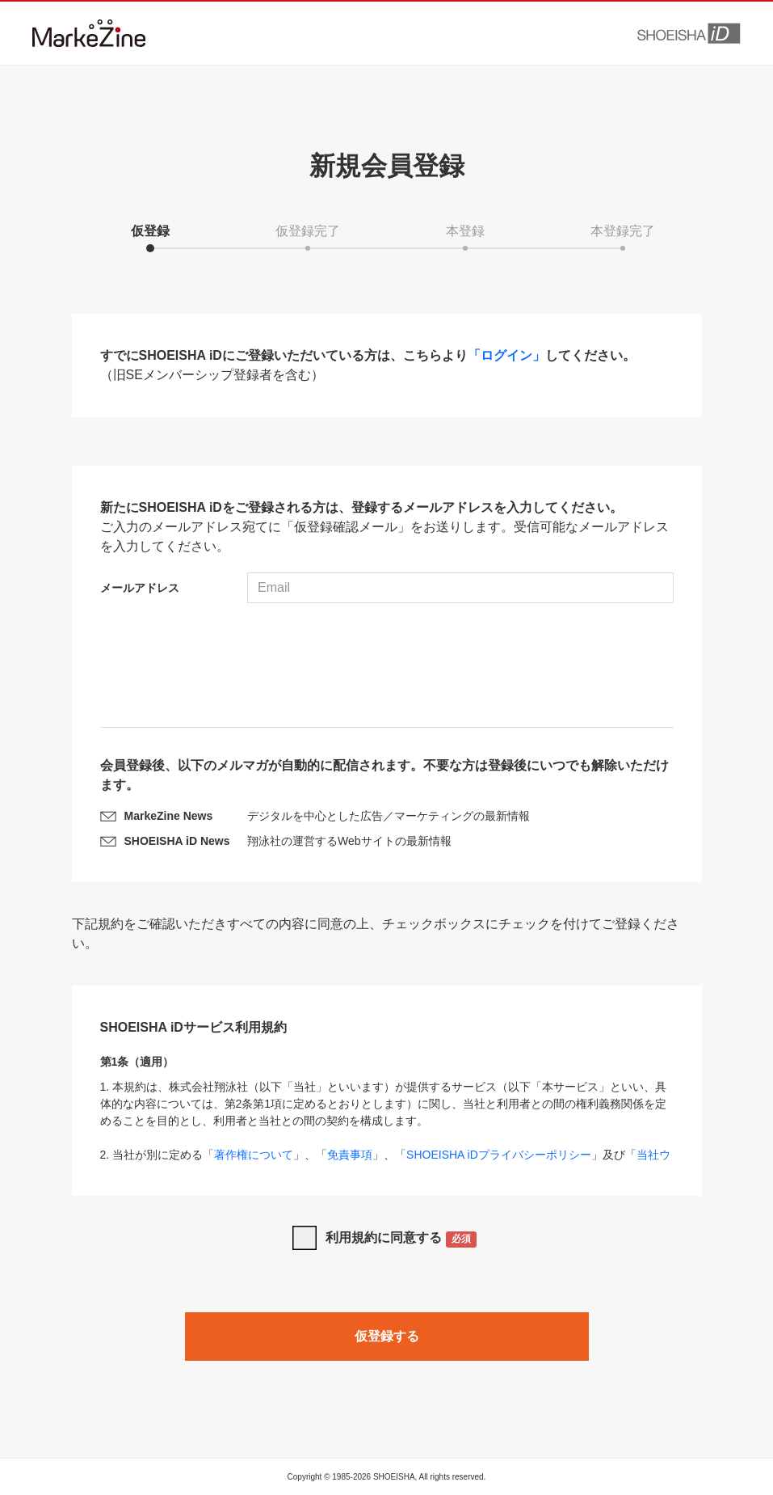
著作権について (253, 1154)
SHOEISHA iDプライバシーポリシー (498, 1154)
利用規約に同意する (401, 1239)
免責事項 (349, 1154)
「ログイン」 (506, 355)
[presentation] (387, 667)
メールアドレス (139, 587)
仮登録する (387, 1336)
